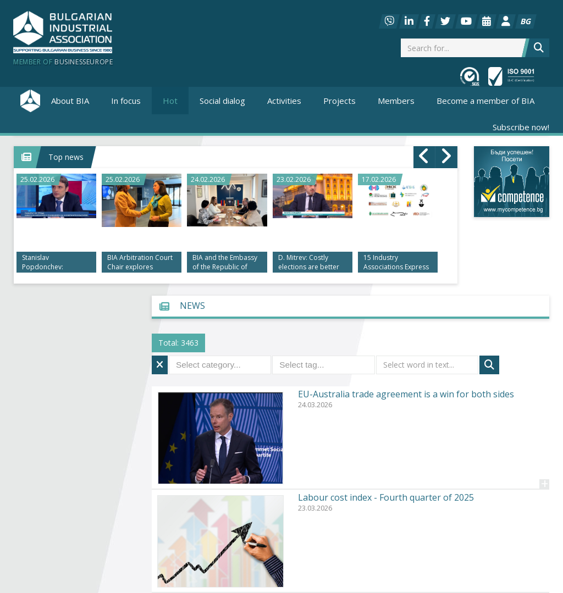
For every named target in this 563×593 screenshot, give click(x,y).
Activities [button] (284, 100)
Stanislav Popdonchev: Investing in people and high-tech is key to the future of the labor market (52, 263)
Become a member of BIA (485, 100)
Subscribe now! (521, 126)
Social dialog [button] (222, 100)
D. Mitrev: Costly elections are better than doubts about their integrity (308, 263)
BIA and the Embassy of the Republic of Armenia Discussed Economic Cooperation (224, 263)
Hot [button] (170, 100)
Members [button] (396, 100)
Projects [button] (339, 100)
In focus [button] (126, 100)
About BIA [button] (70, 100)
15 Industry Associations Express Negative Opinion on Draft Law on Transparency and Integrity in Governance (396, 263)
